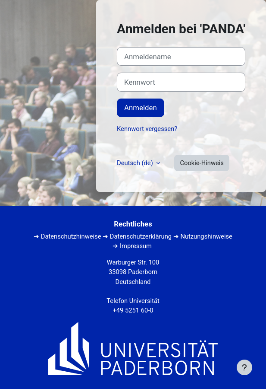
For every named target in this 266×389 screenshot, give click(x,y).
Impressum (136, 246)
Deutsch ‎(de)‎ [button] (135, 163)
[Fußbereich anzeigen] (244, 367)
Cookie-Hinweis (202, 163)
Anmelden (140, 107)
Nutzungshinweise (206, 236)
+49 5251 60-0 (133, 310)
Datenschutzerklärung (141, 236)
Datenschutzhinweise (71, 236)
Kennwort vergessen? (147, 129)
